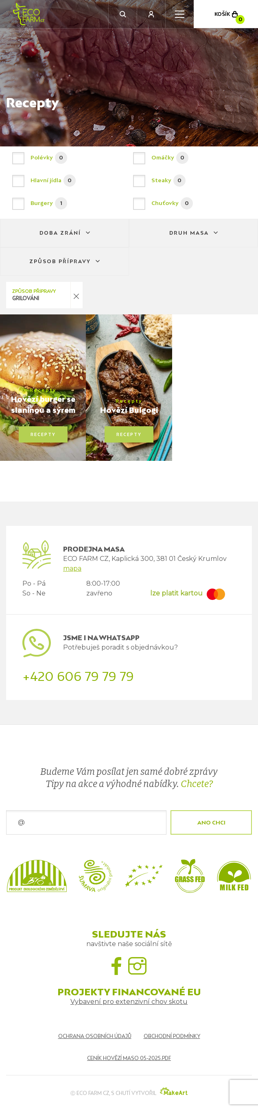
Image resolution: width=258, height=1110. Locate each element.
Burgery (68, 203)
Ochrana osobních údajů (94, 1036)
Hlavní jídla (68, 180)
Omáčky (189, 158)
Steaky (189, 180)
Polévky (68, 158)
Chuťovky (189, 203)
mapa (72, 568)
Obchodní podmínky (172, 1036)
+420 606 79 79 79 (78, 676)
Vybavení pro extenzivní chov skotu (129, 1001)
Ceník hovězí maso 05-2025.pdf (129, 1058)
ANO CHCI (211, 822)
